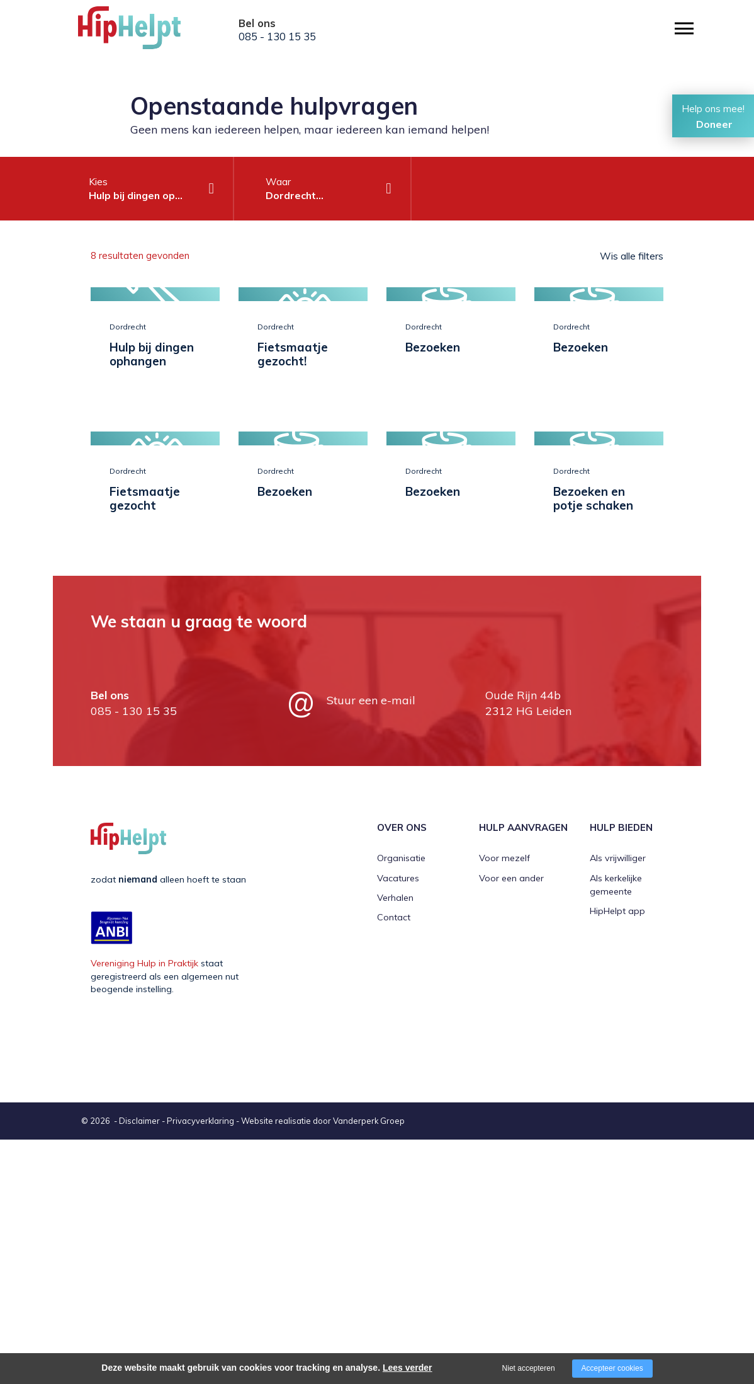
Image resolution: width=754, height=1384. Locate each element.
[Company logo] (141, 31)
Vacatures (398, 1122)
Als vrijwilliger (618, 1102)
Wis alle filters (631, 255)
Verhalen (395, 1142)
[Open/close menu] (684, 29)
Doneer (714, 124)
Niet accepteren (528, 1368)
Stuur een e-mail (371, 944)
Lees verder (407, 1368)
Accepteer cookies (612, 1368)
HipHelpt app (617, 1156)
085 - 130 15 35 (277, 36)
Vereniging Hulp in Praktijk (144, 1207)
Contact (393, 1162)
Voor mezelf (504, 1102)
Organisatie (401, 1102)
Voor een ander (511, 1122)
